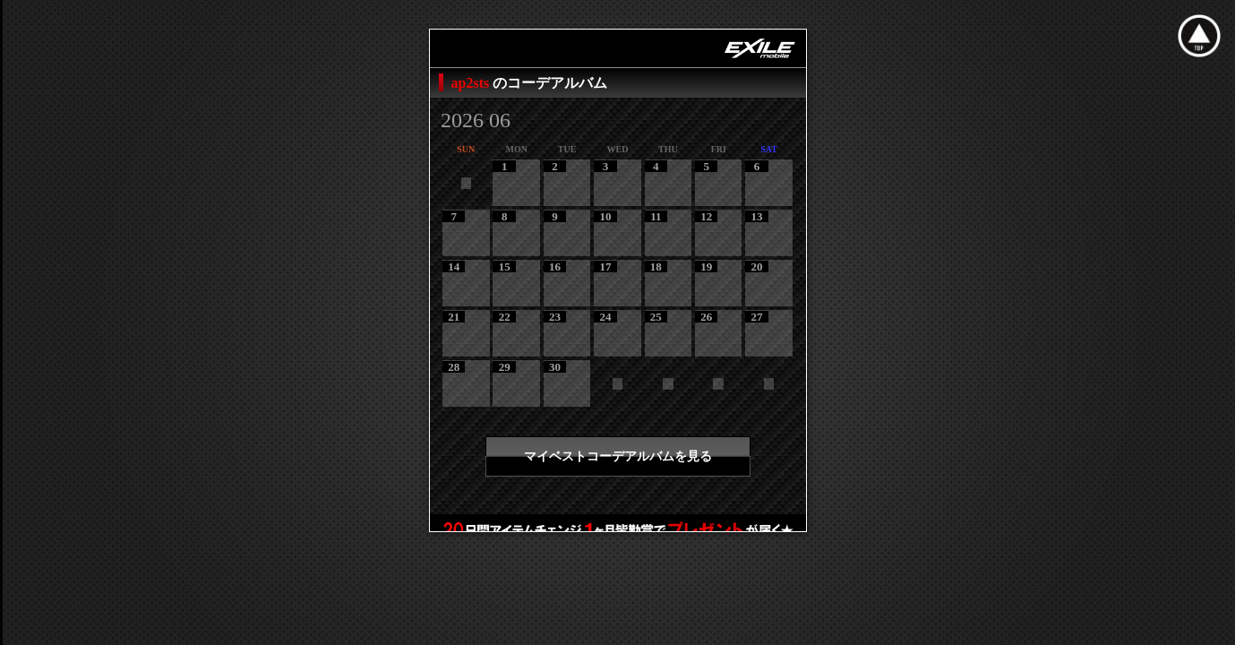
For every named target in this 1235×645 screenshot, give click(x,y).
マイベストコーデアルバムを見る (618, 456)
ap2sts (472, 82)
